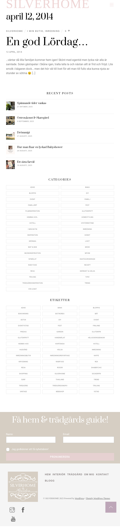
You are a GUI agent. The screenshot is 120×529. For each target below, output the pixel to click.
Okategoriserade (87, 261)
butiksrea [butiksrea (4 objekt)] (59, 315)
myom (87, 255)
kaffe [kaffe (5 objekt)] (96, 357)
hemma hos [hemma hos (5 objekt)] (23, 345)
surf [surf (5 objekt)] (23, 381)
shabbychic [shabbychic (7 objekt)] (96, 369)
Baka (87, 189)
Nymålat (33, 261)
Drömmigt (23, 134)
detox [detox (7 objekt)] (23, 321)
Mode (87, 249)
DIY (87, 195)
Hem (48, 477)
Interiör (59, 477)
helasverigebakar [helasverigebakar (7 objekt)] (96, 339)
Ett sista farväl (25, 163)
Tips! (87, 278)
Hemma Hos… (32, 219)
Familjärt (32, 207)
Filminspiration (32, 213)
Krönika (32, 243)
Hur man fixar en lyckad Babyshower (40, 148)
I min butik (35, 32)
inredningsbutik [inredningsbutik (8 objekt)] (23, 357)
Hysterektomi (87, 225)
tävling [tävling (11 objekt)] (96, 387)
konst (87, 237)
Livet (87, 243)
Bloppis (32, 195)
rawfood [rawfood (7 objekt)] (60, 363)
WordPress (80, 501)
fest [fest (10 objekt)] (60, 327)
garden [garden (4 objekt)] (60, 333)
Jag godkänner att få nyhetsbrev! (28, 451)
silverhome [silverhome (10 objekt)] (60, 375)
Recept (87, 266)
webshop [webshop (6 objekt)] (60, 393)
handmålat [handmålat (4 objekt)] (60, 339)
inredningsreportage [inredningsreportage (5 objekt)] (60, 357)
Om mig (90, 477)
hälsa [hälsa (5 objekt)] (60, 351)
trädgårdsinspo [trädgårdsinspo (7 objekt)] (59, 387)
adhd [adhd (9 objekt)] (23, 309)
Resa (32, 273)
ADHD (32, 189)
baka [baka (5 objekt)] (60, 309)
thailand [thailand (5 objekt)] (60, 381)
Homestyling (87, 219)
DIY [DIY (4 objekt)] (60, 321)
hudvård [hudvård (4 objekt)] (23, 351)
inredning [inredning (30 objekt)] (96, 351)
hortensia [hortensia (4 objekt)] (60, 345)
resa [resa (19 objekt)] (23, 369)
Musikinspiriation (33, 255)
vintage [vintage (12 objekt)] (23, 393)
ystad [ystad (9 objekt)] (96, 393)
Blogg (50, 483)
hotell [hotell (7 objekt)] (96, 345)
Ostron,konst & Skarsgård (33, 119)
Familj (87, 201)
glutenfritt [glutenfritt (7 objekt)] (23, 339)
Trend (87, 285)
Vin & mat (32, 290)
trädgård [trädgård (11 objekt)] (23, 387)
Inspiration (32, 237)
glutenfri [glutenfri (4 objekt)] (96, 333)
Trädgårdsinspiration (32, 285)
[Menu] (111, 4)
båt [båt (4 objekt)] (96, 315)
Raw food (32, 266)
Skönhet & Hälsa (87, 273)
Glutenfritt (87, 213)
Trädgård (75, 477)
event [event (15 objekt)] (96, 321)
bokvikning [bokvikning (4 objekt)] (23, 315)
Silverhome (14, 32)
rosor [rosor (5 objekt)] (60, 369)
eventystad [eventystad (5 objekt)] (23, 327)
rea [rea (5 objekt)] (96, 363)
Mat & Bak (32, 249)
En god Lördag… (47, 43)
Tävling (32, 278)
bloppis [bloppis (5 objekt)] (96, 309)
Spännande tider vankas (31, 104)
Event (32, 201)
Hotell (32, 225)
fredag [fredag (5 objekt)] (23, 333)
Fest (87, 207)
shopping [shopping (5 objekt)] (23, 375)
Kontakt (103, 477)
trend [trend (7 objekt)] (96, 381)
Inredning (52, 32)
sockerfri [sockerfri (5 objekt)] (96, 375)
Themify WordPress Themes (99, 501)
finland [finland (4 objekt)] (96, 327)
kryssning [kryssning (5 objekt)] (23, 363)
